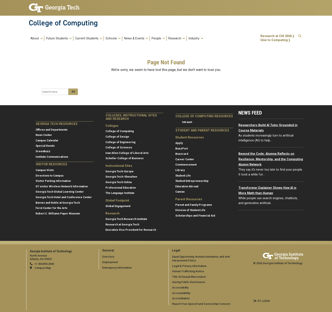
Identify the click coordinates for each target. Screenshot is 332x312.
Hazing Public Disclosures (188, 282)
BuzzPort (181, 148)
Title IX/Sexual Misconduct (189, 276)
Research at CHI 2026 (276, 36)
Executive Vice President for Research (130, 229)
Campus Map (43, 267)
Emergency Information (117, 267)
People (156, 38)
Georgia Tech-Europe (119, 171)
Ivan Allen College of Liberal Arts (127, 153)
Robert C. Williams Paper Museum (58, 213)
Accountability (181, 293)
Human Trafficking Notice (188, 271)
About (34, 38)
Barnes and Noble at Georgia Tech (58, 202)
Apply (179, 143)
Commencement (185, 164)
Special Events (45, 145)
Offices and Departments (52, 129)
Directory (108, 256)
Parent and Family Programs (193, 204)
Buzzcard (181, 153)
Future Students (57, 38)
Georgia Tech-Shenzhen (121, 176)
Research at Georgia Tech (122, 224)
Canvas (180, 191)
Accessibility (180, 287)
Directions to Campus (50, 175)
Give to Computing (274, 40)
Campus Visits (45, 170)
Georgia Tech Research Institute (126, 219)
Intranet (187, 122)
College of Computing (63, 23)
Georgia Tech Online (118, 182)
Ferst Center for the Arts (51, 208)
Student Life (183, 175)
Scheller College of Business (124, 158)
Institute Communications (52, 156)
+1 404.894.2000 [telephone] (44, 263)
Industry (193, 38)
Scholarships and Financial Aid (195, 215)
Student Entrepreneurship (192, 180)
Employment (110, 262)
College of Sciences (118, 147)
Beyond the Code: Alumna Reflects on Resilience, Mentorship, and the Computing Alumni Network (270, 159)
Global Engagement (117, 206)
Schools (111, 38)
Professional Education (120, 187)
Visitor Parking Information (53, 180)
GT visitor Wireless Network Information (62, 186)
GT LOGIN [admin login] (263, 300)
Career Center (184, 159)
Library (180, 170)
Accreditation (181, 298)
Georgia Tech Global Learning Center (60, 191)
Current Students (86, 38)
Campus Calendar (47, 140)
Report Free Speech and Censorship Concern (201, 303)
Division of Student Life (190, 210)
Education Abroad (186, 186)
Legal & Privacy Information (189, 266)
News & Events (134, 38)
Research (174, 38)
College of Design (117, 136)
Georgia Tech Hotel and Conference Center (64, 197)
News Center (44, 135)
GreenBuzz (43, 151)
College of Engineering (120, 142)
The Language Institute (119, 193)
